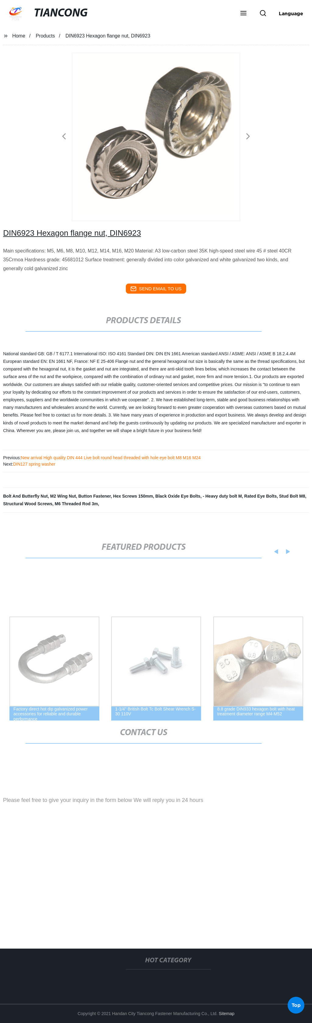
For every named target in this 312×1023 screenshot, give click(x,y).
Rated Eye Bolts (260, 496)
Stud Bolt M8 (292, 496)
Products (45, 35)
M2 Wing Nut (63, 496)
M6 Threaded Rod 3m (76, 503)
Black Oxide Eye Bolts (177, 496)
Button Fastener (94, 496)
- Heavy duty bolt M (222, 496)
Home (18, 35)
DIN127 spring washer (34, 464)
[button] (243, 13)
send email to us (156, 289)
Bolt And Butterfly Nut (25, 496)
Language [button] (291, 13)
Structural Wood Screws (27, 503)
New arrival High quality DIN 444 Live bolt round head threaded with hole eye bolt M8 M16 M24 (111, 457)
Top (296, 1004)
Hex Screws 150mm (133, 496)
